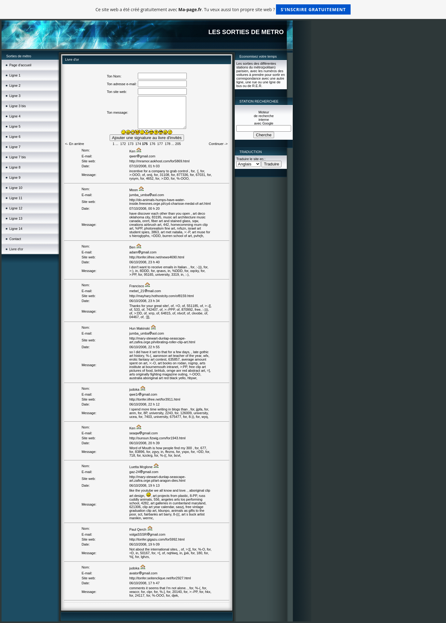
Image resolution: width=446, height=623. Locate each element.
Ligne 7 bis (17, 157)
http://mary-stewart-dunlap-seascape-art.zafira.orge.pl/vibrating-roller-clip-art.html (162, 340)
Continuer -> (218, 144)
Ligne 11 (15, 198)
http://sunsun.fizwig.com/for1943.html (157, 438)
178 (167, 144)
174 (138, 144)
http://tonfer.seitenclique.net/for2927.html (160, 578)
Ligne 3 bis (17, 106)
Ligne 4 (14, 116)
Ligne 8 (14, 167)
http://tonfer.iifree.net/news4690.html (156, 257)
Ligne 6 (14, 136)
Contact (15, 239)
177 (160, 144)
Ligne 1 (14, 75)
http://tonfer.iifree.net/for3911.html (154, 399)
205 (178, 144)
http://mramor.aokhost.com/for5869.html (159, 161)
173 (130, 144)
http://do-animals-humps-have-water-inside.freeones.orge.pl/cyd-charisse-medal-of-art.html (170, 201)
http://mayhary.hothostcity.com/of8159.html (161, 296)
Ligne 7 (14, 147)
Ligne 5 (14, 126)
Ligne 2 (14, 85)
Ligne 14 (15, 228)
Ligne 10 (15, 188)
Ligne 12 (15, 208)
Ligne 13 (15, 218)
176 (152, 144)
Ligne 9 (14, 177)
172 (123, 144)
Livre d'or (16, 249)
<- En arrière (74, 144)
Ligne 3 (14, 96)
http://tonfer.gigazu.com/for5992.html (157, 539)
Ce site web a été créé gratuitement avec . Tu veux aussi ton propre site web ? (222, 9)
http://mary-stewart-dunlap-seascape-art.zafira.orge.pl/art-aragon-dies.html (157, 478)
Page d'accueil (20, 65)
